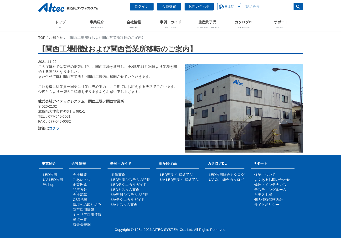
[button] (298, 6)
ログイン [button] (141, 6)
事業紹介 (49, 163)
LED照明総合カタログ (226, 175)
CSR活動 (80, 200)
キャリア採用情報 (87, 215)
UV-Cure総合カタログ (226, 180)
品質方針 (80, 190)
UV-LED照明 (53, 180)
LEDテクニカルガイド (129, 185)
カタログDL (217, 163)
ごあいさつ (82, 180)
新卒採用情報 (83, 210)
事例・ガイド (120, 163)
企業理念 (80, 185)
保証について (265, 175)
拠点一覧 (80, 220)
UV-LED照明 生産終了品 (179, 180)
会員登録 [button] (169, 6)
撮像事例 (118, 175)
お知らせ (56, 37)
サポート (262, 163)
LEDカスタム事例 (125, 190)
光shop (48, 185)
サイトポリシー (266, 205)
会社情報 (79, 163)
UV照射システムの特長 (129, 195)
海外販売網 (82, 225)
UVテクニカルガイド (128, 200)
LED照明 (50, 175)
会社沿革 (80, 195)
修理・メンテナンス (270, 185)
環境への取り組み (87, 205)
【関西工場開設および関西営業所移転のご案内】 (117, 49)
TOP (42, 37)
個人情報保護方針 (268, 200)
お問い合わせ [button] (199, 6)
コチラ (54, 128)
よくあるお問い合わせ (272, 180)
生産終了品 (168, 163)
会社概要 (80, 175)
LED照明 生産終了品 (176, 175)
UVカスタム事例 (124, 205)
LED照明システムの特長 (130, 180)
